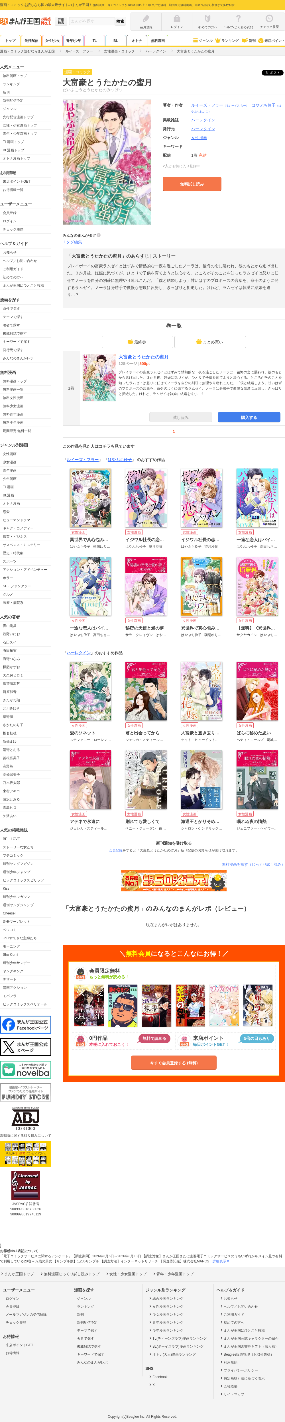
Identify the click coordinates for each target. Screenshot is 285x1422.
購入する (249, 417)
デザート (10, 979)
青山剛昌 (10, 626)
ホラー (8, 578)
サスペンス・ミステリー (21, 545)
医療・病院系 (13, 603)
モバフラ (10, 996)
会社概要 (228, 1386)
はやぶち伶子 (120, 459)
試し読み (181, 417)
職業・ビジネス (15, 537)
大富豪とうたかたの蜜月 (144, 357)
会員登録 (10, 213)
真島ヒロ (10, 808)
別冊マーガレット (16, 922)
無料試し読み (192, 184)
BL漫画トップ (13, 150)
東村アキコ (11, 791)
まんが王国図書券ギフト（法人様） (248, 1346)
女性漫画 (10, 454)
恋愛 (6, 512)
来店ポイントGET (16, 182)
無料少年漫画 (13, 423)
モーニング (11, 946)
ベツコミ (10, 930)
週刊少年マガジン (16, 897)
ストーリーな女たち (18, 847)
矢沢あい (10, 816)
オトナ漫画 (11, 504)
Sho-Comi (10, 955)
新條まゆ (10, 741)
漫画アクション (15, 988)
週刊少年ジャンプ (16, 872)
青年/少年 (73, 41)
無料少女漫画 (13, 406)
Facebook (158, 1376)
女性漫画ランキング (165, 1306)
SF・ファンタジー (17, 586)
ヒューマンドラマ (16, 520)
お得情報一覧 (13, 190)
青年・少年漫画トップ (20, 134)
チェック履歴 (13, 229)
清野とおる (11, 750)
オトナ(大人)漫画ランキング (172, 1354)
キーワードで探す (16, 342)
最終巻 (136, 342)
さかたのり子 (13, 725)
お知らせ (10, 252)
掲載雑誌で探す (15, 333)
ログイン (10, 221)
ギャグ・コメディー (18, 528)
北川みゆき (11, 708)
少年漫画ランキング (165, 1330)
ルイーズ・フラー (220, 105)
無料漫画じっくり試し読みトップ (69, 1274)
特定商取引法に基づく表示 (242, 1378)
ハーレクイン (203, 129)
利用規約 (228, 1362)
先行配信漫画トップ (18, 117)
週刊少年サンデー (16, 963)
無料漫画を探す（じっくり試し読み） (253, 864)
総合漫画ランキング (165, 1298)
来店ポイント (271, 41)
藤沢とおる (11, 799)
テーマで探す (13, 317)
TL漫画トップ (13, 142)
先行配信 (31, 41)
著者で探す (11, 325)
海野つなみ (11, 659)
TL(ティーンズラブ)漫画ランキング (177, 1338)
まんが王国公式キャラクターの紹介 (248, 1338)
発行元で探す (13, 350)
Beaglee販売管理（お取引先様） (246, 1354)
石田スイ (10, 642)
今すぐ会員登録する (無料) (174, 1063)
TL (95, 41)
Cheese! (9, 913)
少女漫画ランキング (165, 1314)
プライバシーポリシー (238, 1370)
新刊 (248, 41)
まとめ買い (209, 341)
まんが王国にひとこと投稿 (23, 286)
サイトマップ (231, 1394)
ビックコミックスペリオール (25, 1004)
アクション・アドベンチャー (25, 570)
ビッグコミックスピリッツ (23, 880)
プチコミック (13, 855)
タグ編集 (74, 242)
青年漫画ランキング (165, 1322)
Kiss (6, 889)
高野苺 (8, 766)
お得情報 (12, 1353)
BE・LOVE (11, 839)
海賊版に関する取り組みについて (25, 1136)
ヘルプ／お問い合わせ (20, 261)
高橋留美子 (11, 775)
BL (115, 41)
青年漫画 (10, 470)
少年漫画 (10, 479)
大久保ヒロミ (13, 675)
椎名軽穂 (10, 733)
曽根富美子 (11, 758)
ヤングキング (13, 971)
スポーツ (10, 561)
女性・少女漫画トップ (20, 125)
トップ (10, 41)
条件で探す (11, 309)
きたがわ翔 (11, 700)
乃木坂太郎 (11, 783)
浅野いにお (11, 634)
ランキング (226, 41)
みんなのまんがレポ (18, 358)
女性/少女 (52, 41)
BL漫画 (8, 495)
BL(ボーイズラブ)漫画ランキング (175, 1346)
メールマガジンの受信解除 (26, 1315)
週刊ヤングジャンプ (18, 905)
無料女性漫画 (13, 398)
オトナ (137, 41)
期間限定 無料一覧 (17, 431)
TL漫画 (8, 487)
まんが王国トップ (17, 1274)
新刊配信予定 (13, 101)
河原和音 (10, 692)
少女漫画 (10, 462)
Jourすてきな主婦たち (20, 938)
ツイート (276, 72)
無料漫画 (158, 41)
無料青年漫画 (13, 414)
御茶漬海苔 (11, 684)
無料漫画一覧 (13, 390)
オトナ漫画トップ (16, 158)
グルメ (8, 594)
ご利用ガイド (13, 269)
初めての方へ (13, 277)
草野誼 (8, 717)
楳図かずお (11, 667)
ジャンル (202, 41)
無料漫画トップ (15, 76)
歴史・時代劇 (13, 553)
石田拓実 (10, 651)
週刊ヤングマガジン (18, 864)
